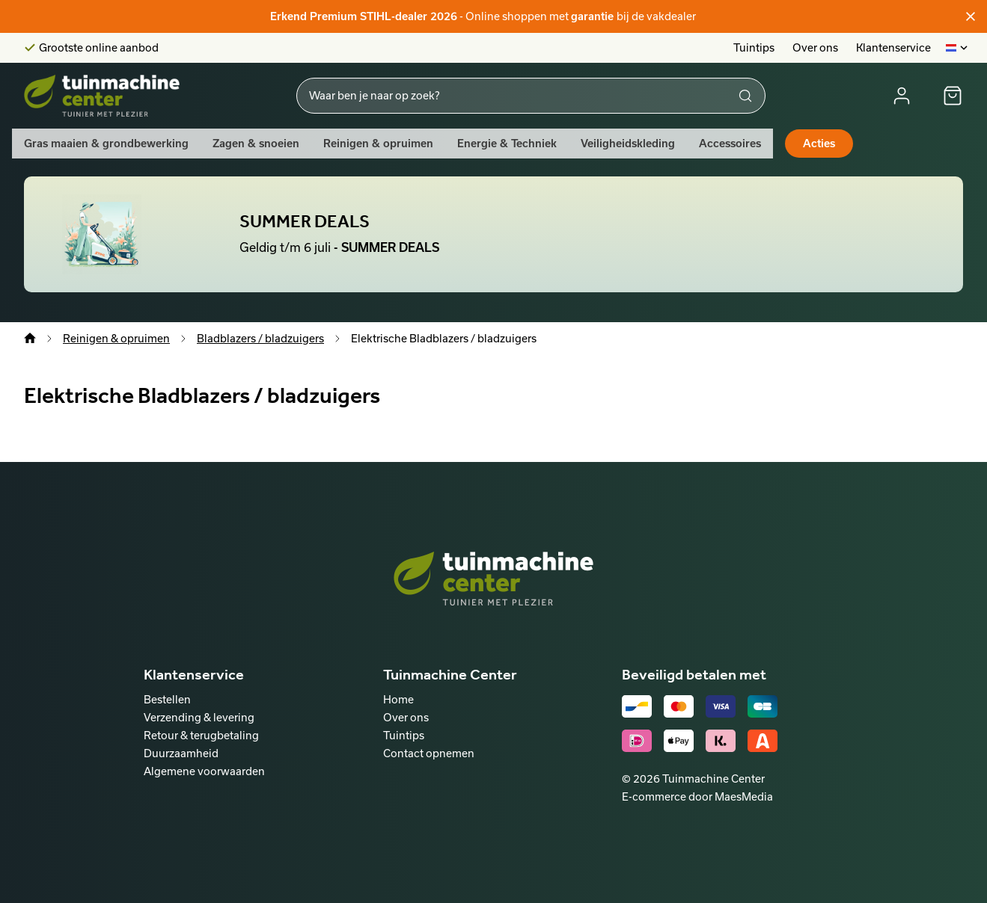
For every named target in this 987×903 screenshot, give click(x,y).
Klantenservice (893, 47)
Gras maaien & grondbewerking (106, 144)
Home (398, 699)
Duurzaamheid (181, 753)
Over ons (815, 47)
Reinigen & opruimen (378, 144)
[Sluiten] (970, 16)
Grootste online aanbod (99, 48)
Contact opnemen (428, 753)
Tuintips (753, 47)
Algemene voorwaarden (204, 771)
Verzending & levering (199, 717)
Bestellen (167, 699)
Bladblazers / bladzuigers (260, 338)
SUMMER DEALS (304, 221)
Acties (819, 144)
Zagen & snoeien (256, 144)
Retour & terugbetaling (201, 735)
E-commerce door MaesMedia (697, 796)
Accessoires (730, 144)
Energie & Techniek (507, 144)
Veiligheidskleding (628, 144)
